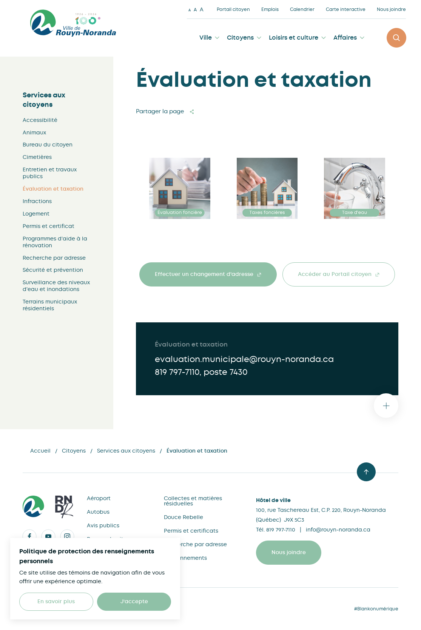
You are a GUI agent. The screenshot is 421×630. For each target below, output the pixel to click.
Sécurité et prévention (53, 269)
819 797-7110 (177, 372)
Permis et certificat (48, 226)
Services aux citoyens (44, 100)
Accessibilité (40, 120)
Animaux (34, 132)
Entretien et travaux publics (50, 173)
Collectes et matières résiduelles (193, 501)
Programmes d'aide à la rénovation (55, 242)
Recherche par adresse (54, 257)
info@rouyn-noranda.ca (338, 529)
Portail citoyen (233, 9)
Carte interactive (345, 9)
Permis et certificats (191, 530)
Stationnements (185, 558)
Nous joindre (391, 9)
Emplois (270, 9)
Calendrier (302, 9)
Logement (36, 213)
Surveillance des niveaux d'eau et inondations (56, 286)
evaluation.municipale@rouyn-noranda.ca (244, 359)
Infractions (37, 201)
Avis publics (103, 525)
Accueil (40, 450)
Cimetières (37, 157)
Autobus (98, 511)
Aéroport (99, 498)
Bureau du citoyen (47, 144)
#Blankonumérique (376, 609)
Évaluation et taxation (53, 189)
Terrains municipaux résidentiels (50, 305)
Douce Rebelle (183, 517)
